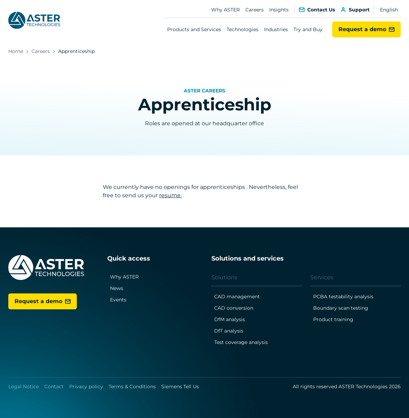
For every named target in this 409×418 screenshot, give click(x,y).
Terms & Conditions (132, 386)
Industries (276, 29)
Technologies (242, 29)
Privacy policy (86, 386)
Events (118, 300)
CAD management (237, 296)
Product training (333, 319)
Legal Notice (23, 386)
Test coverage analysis (241, 342)
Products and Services (194, 29)
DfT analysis (228, 331)
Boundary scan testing (340, 308)
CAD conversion (233, 308)
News (116, 288)
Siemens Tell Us (180, 386)
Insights (279, 10)
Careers (254, 10)
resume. (170, 195)
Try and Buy (307, 29)
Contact (54, 386)
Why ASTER (225, 10)
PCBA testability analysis (343, 296)
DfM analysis (229, 319)
